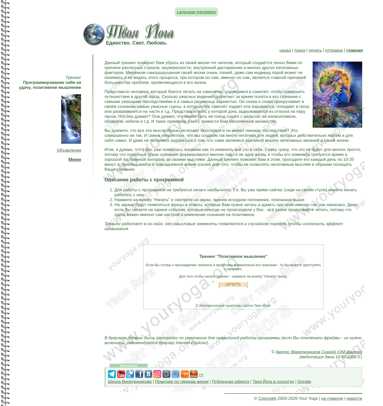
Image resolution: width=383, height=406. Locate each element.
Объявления (69, 150)
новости (354, 398)
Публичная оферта (230, 381)
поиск (299, 50)
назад (285, 50)
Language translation (196, 12)
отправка (334, 50)
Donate (304, 381)
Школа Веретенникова (130, 381)
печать (315, 50)
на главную (332, 398)
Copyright (267, 398)
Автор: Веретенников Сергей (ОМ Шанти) (319, 352)
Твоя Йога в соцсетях (273, 381)
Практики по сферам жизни (182, 381)
